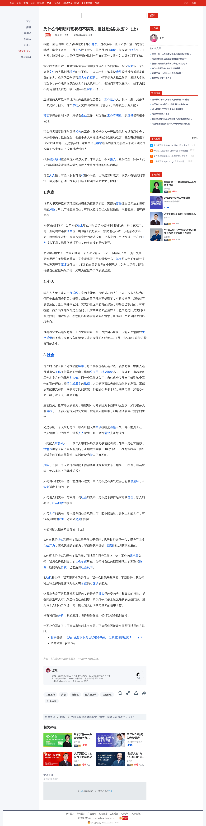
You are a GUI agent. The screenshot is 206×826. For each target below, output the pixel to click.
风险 (52, 209)
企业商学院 (87, 3)
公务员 (93, 44)
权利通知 (113, 813)
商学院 (40, 3)
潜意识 (47, 449)
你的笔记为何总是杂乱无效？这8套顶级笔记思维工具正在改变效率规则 (172, 119)
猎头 (119, 71)
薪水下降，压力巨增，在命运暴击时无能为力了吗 (172, 54)
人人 (52, 175)
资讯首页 (80, 813)
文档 (19, 3)
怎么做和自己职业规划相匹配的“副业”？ (169, 59)
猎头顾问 (55, 159)
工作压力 (110, 99)
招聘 (93, 77)
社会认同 (87, 567)
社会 (50, 355)
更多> (194, 138)
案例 (98, 427)
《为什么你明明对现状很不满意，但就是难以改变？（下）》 (104, 637)
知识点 (56, 3)
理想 (72, 71)
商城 (76, 3)
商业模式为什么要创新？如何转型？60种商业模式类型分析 (172, 99)
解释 (90, 89)
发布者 (154, 28)
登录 (185, 3)
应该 (64, 264)
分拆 (61, 615)
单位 (113, 50)
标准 (81, 366)
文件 (52, 71)
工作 (78, 50)
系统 (75, 105)
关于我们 (125, 813)
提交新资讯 (25, 51)
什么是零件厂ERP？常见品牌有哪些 (167, 109)
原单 (69, 231)
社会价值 (81, 561)
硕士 (80, 225)
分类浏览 (26, 33)
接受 (113, 159)
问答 (97, 3)
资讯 (49, 3)
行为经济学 (74, 383)
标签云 (27, 39)
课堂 (32, 3)
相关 (78, 131)
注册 (194, 3)
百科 (25, 3)
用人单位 (84, 77)
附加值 (74, 377)
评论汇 (27, 45)
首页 (12, 3)
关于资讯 (135, 813)
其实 (46, 115)
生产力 (50, 545)
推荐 (28, 27)
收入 (133, 50)
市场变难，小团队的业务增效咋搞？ (167, 73)
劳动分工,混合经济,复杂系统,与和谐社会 (171, 151)
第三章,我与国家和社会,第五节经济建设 (171, 156)
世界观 (59, 443)
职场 (63, 717)
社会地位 (107, 372)
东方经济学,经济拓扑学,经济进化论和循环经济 (172, 145)
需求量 (134, 555)
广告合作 (92, 813)
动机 (49, 577)
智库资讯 (50, 717)
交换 (95, 583)
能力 (130, 66)
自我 (49, 411)
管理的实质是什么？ (160, 114)
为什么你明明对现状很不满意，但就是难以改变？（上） (103, 717)
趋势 (78, 519)
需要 (107, 433)
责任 (119, 203)
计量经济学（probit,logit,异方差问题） (170, 161)
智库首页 (70, 813)
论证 (87, 383)
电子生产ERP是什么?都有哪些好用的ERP (170, 104)
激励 (113, 427)
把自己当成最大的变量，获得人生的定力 (169, 64)
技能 (61, 519)
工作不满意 (114, 115)
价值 (84, 583)
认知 (60, 539)
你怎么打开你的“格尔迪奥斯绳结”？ (167, 68)
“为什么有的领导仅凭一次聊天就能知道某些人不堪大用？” (172, 124)
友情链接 (103, 813)
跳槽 (130, 115)
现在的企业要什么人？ (161, 78)
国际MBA (67, 3)
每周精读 (26, 57)
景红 (67, 35)
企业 (84, 115)
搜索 (152, 15)
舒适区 (74, 293)
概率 (99, 143)
